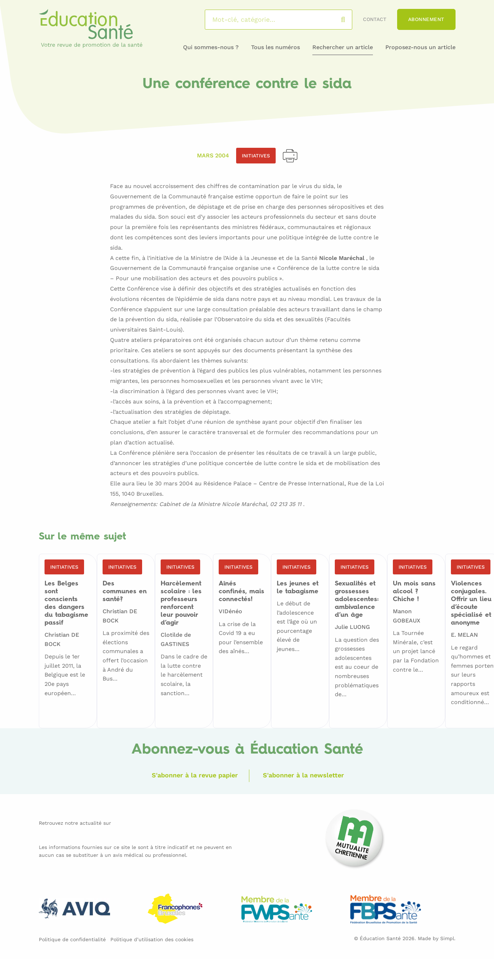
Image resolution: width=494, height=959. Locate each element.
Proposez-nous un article (420, 47)
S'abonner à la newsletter (303, 775)
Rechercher (350, 19)
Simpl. (448, 938)
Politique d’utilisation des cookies (151, 939)
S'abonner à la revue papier (195, 775)
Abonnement (426, 19)
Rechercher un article (342, 47)
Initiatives (256, 155)
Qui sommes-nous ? (211, 47)
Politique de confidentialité (72, 939)
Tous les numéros (275, 47)
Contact (374, 19)
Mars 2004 (213, 155)
